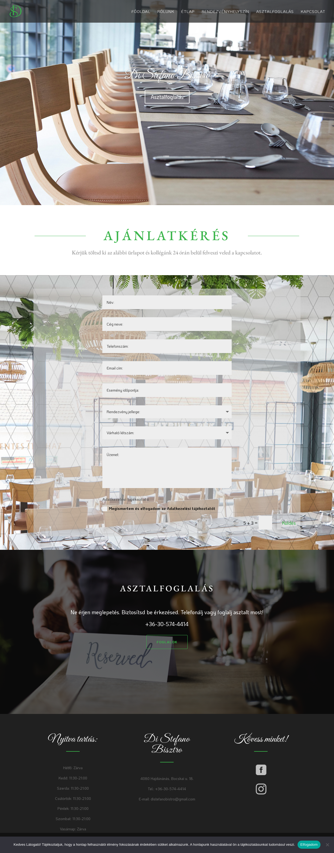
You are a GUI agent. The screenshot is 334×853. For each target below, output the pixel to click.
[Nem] (327, 844)
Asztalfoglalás (275, 11)
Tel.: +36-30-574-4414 (167, 788)
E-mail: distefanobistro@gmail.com (167, 799)
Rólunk (165, 11)
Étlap (188, 11)
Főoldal (140, 11)
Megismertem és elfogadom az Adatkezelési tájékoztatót (158, 508)
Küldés (289, 523)
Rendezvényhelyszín (225, 11)
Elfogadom (309, 844)
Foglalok (167, 642)
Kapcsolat (313, 11)
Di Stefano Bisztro (167, 75)
